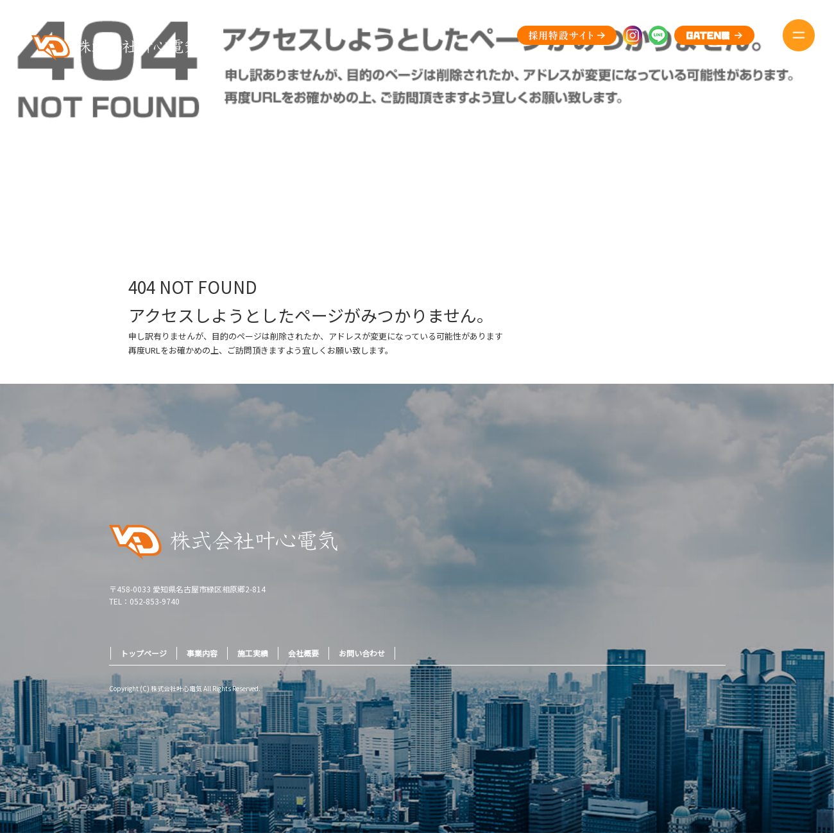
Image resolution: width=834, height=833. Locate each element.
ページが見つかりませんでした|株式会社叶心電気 (745, 191)
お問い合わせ (362, 653)
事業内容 (202, 653)
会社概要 (303, 653)
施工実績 (252, 653)
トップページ (144, 653)
